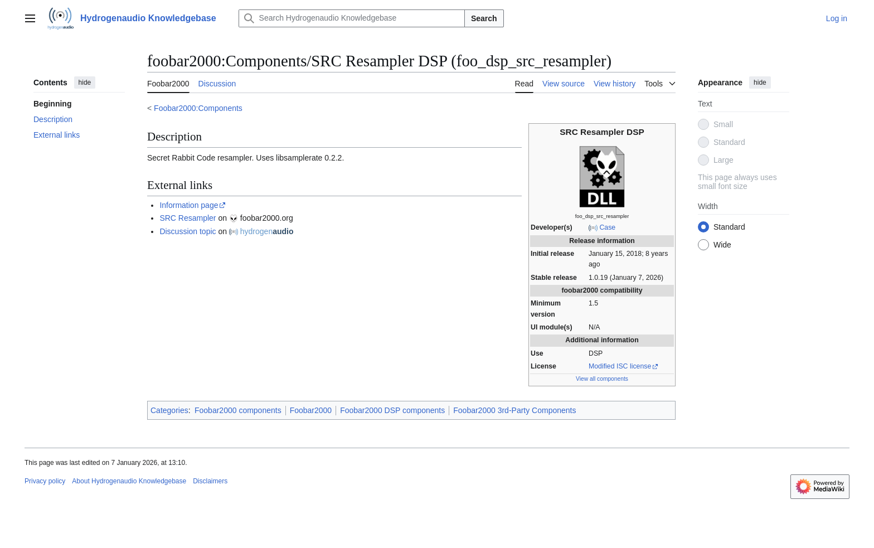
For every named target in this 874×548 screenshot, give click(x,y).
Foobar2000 (311, 410)
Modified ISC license (620, 366)
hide (85, 82)
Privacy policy (45, 481)
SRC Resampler (187, 218)
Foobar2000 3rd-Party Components (514, 410)
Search (484, 18)
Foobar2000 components (238, 410)
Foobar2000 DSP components (392, 410)
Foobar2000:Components (198, 108)
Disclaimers (210, 481)
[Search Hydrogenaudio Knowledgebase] (352, 18)
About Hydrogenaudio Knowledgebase (129, 481)
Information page (188, 205)
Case (607, 227)
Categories (169, 410)
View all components (602, 379)
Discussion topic (187, 231)
